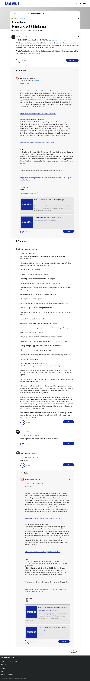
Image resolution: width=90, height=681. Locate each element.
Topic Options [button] (75, 18)
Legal (3, 668)
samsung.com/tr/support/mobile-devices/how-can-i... (45, 220)
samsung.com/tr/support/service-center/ (42, 202)
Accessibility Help (7, 658)
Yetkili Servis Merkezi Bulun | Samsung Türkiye (48, 200)
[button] (75, 36)
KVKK (2, 671)
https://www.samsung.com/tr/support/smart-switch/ (37, 142)
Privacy (3, 665)
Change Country (7, 675)
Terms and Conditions (9, 661)
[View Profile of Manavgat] (54, 40)
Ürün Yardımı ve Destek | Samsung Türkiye (47, 217)
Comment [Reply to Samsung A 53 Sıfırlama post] (72, 60)
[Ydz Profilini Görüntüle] (27, 84)
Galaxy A (62, 40)
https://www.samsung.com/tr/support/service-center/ (38, 114)
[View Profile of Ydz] (17, 37)
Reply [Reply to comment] (68, 231)
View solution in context (28, 193)
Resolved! (22, 19)
